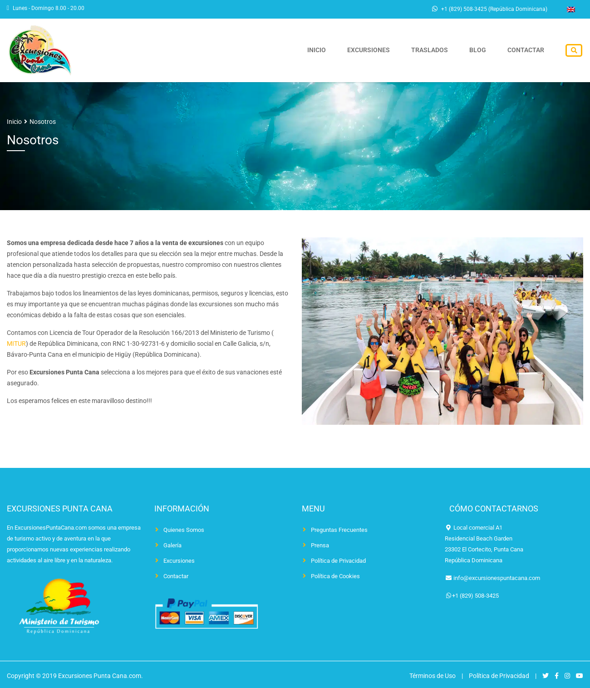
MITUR (16, 343)
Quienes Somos (183, 529)
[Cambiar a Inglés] (571, 9)
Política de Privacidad (338, 560)
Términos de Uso (432, 675)
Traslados (439, 50)
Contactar (527, 50)
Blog (483, 50)
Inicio (334, 50)
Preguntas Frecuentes (339, 529)
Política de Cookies (335, 576)
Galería (172, 545)
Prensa (320, 545)
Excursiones (382, 50)
